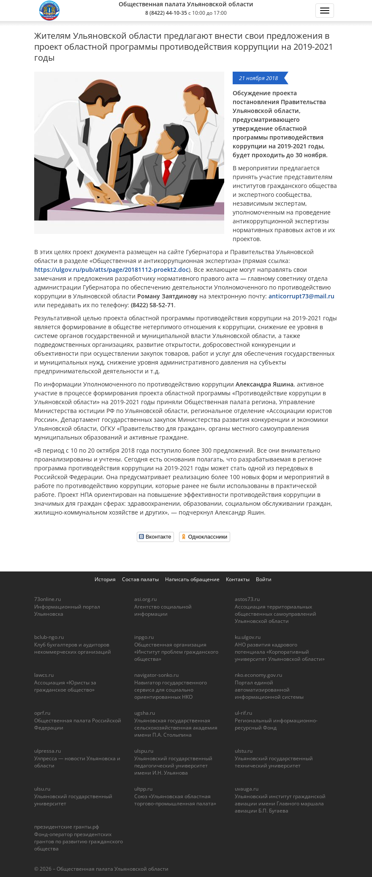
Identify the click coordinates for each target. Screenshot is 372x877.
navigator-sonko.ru (156, 675)
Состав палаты (140, 579)
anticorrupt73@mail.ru (301, 296)
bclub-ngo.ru (49, 637)
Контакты (238, 579)
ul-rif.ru (243, 712)
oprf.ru (42, 712)
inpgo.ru (144, 637)
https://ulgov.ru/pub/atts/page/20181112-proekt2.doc (111, 270)
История (105, 579)
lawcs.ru (44, 675)
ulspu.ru (143, 750)
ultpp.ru (143, 788)
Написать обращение (192, 579)
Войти (264, 579)
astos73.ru (247, 599)
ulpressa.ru (47, 750)
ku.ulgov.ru (248, 637)
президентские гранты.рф (66, 826)
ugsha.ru (144, 712)
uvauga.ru (246, 788)
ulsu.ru (42, 788)
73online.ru (47, 599)
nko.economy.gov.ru (258, 675)
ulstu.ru (244, 750)
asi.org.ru (145, 599)
